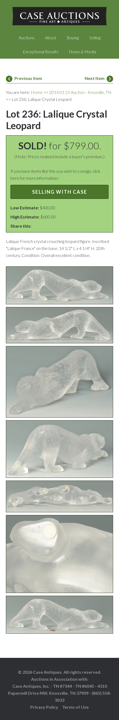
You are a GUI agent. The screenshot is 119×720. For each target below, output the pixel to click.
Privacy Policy (44, 707)
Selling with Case (59, 192)
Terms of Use (75, 707)
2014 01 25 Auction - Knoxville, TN (80, 92)
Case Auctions (59, 16)
